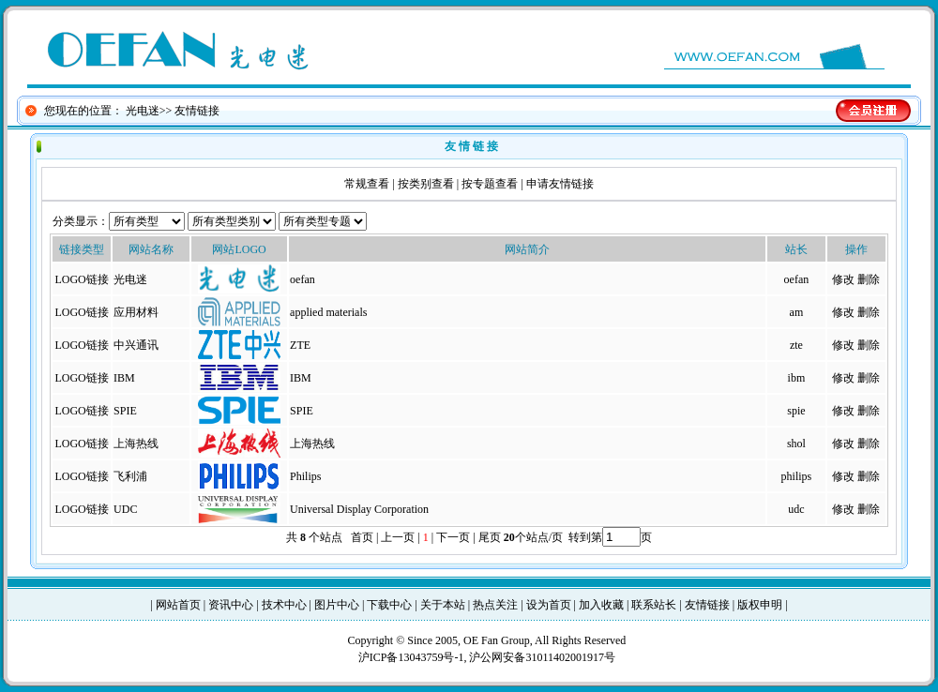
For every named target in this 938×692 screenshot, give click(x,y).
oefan (796, 279)
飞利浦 (130, 476)
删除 (868, 279)
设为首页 (548, 604)
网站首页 (178, 604)
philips (796, 476)
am (797, 312)
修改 (843, 279)
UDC (125, 509)
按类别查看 (426, 183)
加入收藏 (601, 604)
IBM (124, 377)
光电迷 (142, 110)
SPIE (125, 410)
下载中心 (389, 604)
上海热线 (136, 443)
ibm (797, 377)
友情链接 (707, 604)
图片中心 (336, 604)
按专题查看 (489, 183)
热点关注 (495, 604)
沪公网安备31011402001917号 (542, 657)
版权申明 (759, 604)
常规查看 (366, 183)
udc (796, 509)
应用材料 (136, 312)
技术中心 (284, 604)
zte (796, 345)
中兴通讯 (136, 345)
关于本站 (442, 604)
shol (796, 443)
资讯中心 (230, 604)
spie (796, 410)
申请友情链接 (560, 183)
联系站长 (653, 604)
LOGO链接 (81, 279)
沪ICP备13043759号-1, (414, 657)
